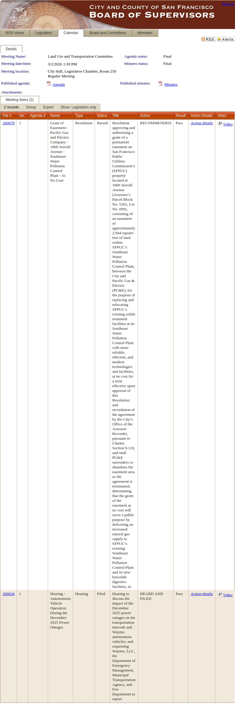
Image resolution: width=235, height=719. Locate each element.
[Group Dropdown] (30, 107)
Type (79, 116)
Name (55, 116)
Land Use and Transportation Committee (80, 56)
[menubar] (50, 107)
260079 (9, 123)
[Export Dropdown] (48, 107)
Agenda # (37, 116)
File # (7, 116)
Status (102, 116)
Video (228, 124)
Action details (202, 123)
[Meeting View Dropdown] (78, 107)
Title (115, 116)
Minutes (170, 84)
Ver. (22, 116)
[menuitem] (11, 107)
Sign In (228, 3)
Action (145, 116)
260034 (9, 593)
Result (181, 116)
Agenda (59, 84)
